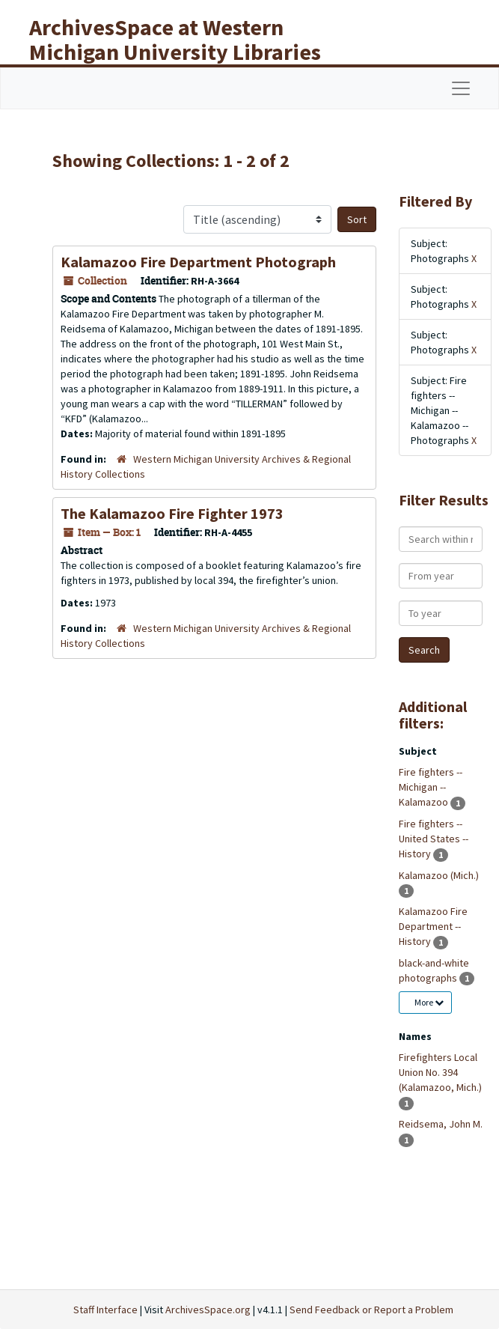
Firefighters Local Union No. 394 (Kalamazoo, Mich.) (440, 1072)
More (429, 1002)
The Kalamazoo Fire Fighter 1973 (172, 513)
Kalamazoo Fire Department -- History (433, 926)
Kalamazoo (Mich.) (439, 875)
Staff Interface (105, 1309)
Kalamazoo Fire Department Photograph (198, 261)
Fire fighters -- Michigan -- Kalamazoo (430, 787)
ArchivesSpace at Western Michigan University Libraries (175, 39)
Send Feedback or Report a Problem (371, 1309)
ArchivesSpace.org (208, 1309)
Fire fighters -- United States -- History (433, 838)
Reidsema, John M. (441, 1124)
